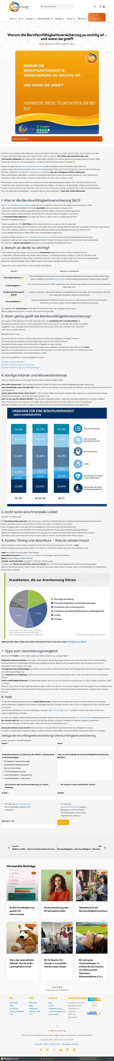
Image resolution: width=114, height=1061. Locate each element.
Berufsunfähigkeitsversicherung (32, 166)
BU (42, 44)
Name (5, 743)
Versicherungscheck (57, 1011)
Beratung (13, 1003)
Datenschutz (55, 1044)
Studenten (14, 1008)
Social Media (54, 1014)
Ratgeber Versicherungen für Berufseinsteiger (20, 368)
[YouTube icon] (54, 1050)
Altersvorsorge (59, 279)
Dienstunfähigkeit (17, 1011)
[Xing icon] (74, 1050)
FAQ (11, 1014)
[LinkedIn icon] (60, 1050)
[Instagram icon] (67, 1050)
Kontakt (38, 1044)
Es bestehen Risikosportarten (16, 765)
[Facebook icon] (40, 1050)
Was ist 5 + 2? (8, 821)
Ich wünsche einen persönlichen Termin (78, 785)
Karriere (75, 1044)
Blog (11, 1005)
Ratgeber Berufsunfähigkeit (13, 362)
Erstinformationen (23, 804)
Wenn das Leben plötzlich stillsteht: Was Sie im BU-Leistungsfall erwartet (22, 963)
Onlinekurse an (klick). (77, 642)
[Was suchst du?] (57, 6)
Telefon (61, 793)
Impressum (66, 1044)
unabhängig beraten (60, 710)
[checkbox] (2, 761)
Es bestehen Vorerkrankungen (17, 761)
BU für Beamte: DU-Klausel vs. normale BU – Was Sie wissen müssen (56, 963)
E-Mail (5, 793)
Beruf (60, 743)
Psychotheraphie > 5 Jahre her (17, 778)
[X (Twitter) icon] (47, 1050)
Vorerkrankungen (27, 555)
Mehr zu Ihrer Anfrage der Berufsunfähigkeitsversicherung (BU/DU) (83, 756)
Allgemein (33, 1008)
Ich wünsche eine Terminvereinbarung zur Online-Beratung (27, 786)
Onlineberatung (55, 1008)
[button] (100, 139)
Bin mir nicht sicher (12, 768)
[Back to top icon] (57, 1026)
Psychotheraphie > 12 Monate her (18, 775)
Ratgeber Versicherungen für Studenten (18, 365)
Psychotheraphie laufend (15, 772)
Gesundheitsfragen (84, 718)
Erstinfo (46, 1044)
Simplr (51, 1005)
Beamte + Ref (34, 1011)
